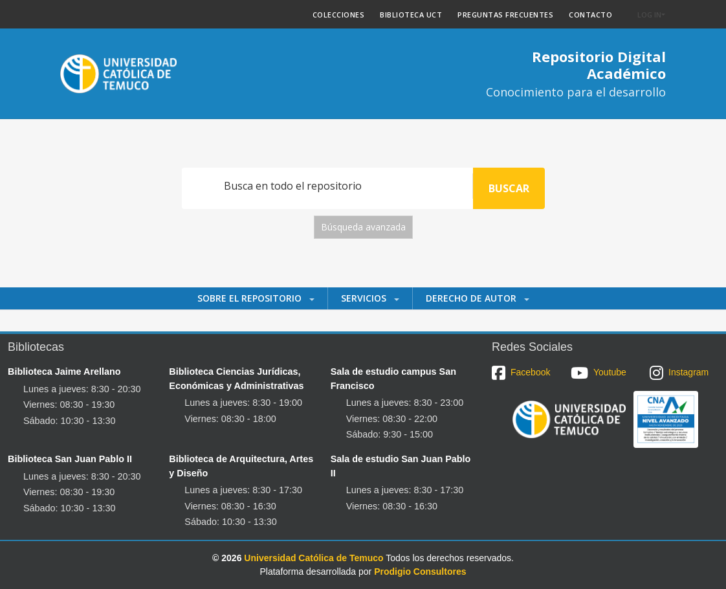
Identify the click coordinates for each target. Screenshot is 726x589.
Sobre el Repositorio (250, 298)
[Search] (327, 186)
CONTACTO (590, 14)
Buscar (509, 188)
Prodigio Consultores (420, 571)
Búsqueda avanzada (363, 227)
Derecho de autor (472, 298)
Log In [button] (649, 14)
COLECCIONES (339, 14)
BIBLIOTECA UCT (411, 14)
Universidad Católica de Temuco (313, 558)
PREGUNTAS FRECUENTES (505, 14)
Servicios (365, 298)
